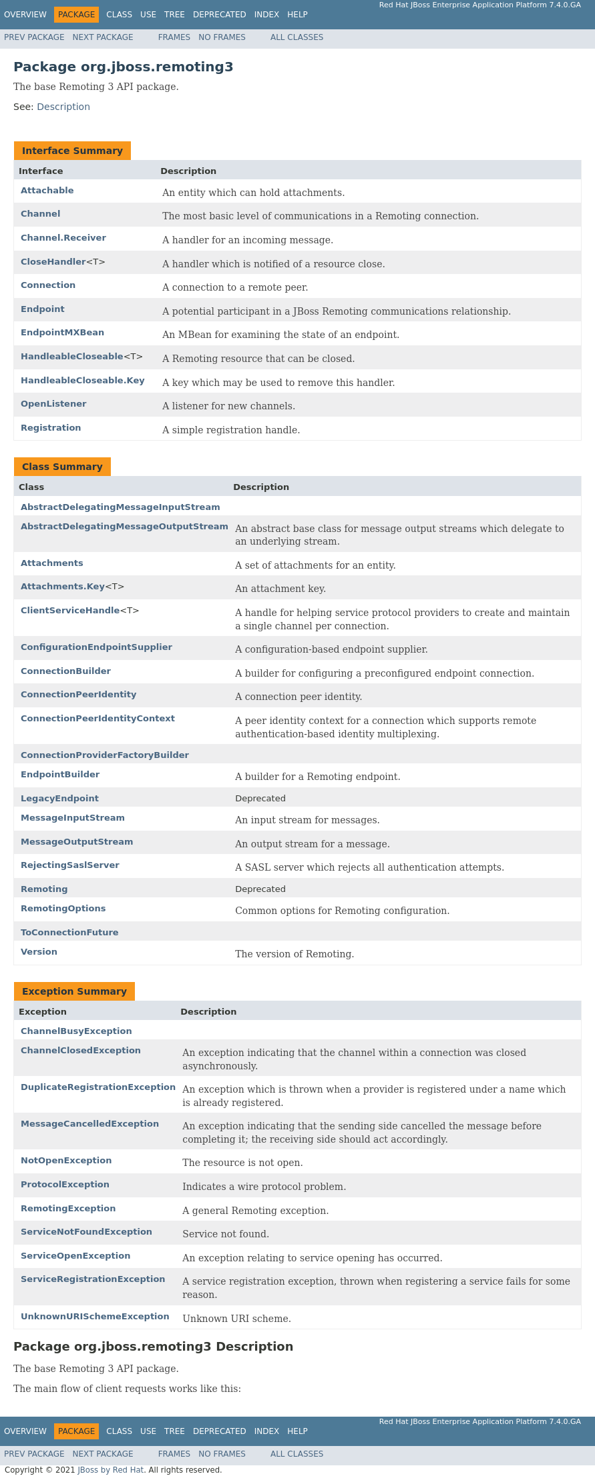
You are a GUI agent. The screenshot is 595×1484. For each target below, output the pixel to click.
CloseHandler (53, 262)
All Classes (296, 37)
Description (63, 106)
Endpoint (43, 309)
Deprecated (219, 14)
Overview (25, 14)
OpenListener (53, 404)
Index (267, 14)
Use (148, 14)
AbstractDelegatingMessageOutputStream (124, 526)
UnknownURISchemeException (95, 1316)
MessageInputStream (73, 818)
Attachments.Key (63, 586)
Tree (174, 14)
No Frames (222, 37)
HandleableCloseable (72, 356)
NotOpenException (66, 1160)
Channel (40, 214)
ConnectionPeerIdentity (79, 694)
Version (39, 952)
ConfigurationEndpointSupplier (96, 647)
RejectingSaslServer (70, 865)
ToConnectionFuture (70, 932)
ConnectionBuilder (66, 671)
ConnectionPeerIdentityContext (98, 718)
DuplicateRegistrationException (98, 1087)
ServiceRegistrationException (93, 1279)
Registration (51, 428)
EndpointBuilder (60, 774)
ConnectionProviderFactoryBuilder (105, 755)
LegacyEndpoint (60, 798)
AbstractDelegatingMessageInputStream (120, 507)
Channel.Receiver (63, 238)
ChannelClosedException (81, 1050)
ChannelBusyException (76, 1031)
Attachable (47, 190)
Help (297, 14)
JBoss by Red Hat (110, 1470)
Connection (48, 285)
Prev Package (34, 37)
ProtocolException (65, 1184)
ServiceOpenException (75, 1256)
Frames (174, 37)
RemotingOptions (63, 908)
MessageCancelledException (90, 1124)
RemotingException (68, 1208)
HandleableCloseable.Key (83, 380)
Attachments (52, 563)
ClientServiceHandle (70, 610)
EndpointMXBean (62, 332)
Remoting (44, 889)
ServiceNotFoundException (86, 1232)
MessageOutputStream (77, 842)
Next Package (103, 37)
